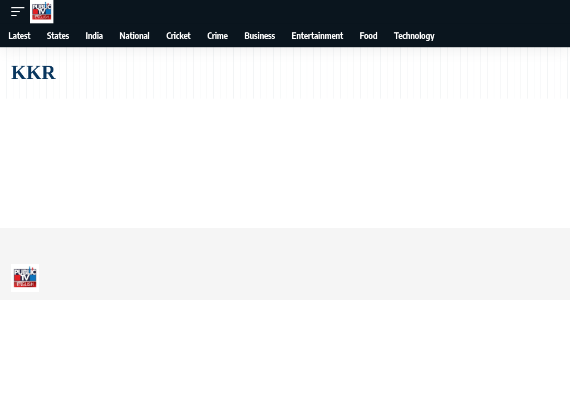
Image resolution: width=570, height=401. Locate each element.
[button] (20, 11)
